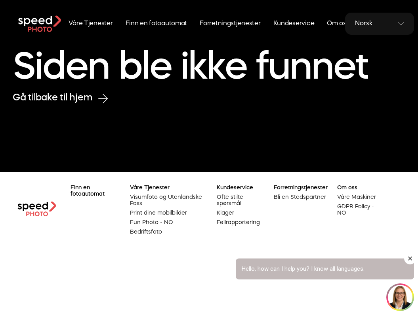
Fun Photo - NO (151, 222)
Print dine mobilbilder (158, 213)
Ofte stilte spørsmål (230, 200)
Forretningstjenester (230, 24)
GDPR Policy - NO (355, 210)
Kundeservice (294, 24)
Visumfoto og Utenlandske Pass (166, 200)
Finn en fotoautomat (156, 24)
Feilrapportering (238, 222)
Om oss (338, 24)
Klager (225, 213)
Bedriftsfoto (146, 232)
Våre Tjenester (91, 24)
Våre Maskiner (356, 197)
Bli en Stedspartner (300, 197)
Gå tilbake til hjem (60, 98)
